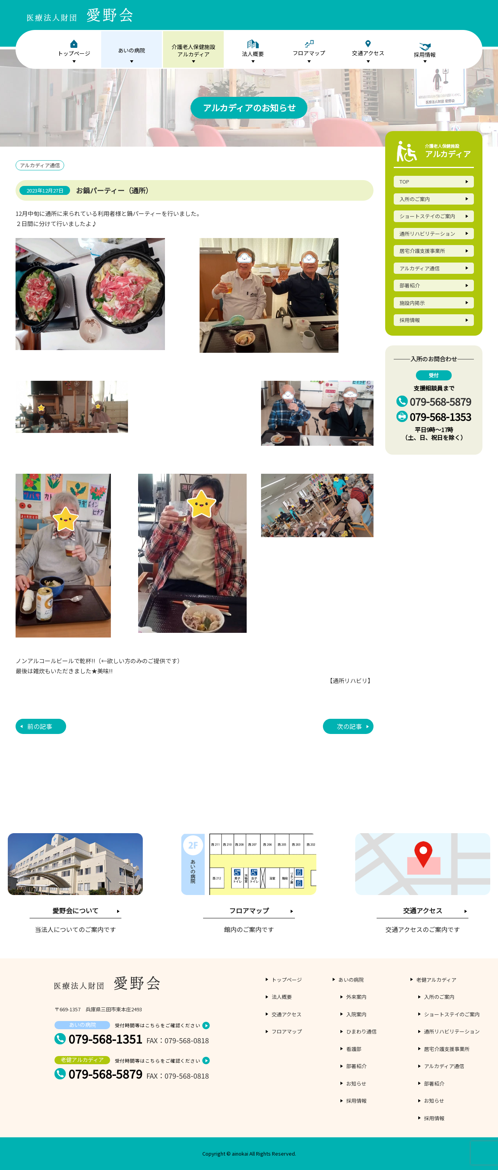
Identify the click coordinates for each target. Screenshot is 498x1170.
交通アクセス (368, 48)
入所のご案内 (415, 199)
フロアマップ (309, 48)
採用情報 (410, 320)
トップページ (74, 48)
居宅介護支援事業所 (422, 250)
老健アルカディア (436, 979)
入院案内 (356, 1014)
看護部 (353, 1049)
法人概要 (253, 48)
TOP (404, 181)
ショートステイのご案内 (427, 216)
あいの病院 (131, 50)
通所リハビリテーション (427, 233)
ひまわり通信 (361, 1031)
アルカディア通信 (420, 268)
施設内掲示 (412, 303)
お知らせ (356, 1083)
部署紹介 (410, 285)
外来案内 (356, 996)
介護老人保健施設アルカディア (193, 50)
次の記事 (349, 726)
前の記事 (39, 726)
